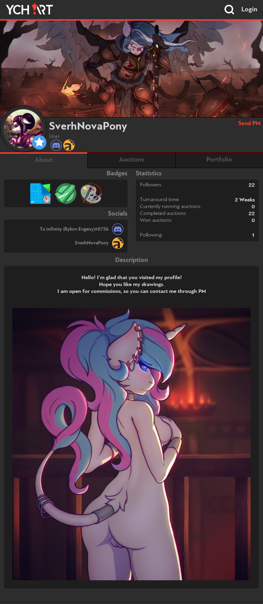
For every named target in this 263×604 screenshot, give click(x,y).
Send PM (249, 124)
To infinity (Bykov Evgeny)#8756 (74, 229)
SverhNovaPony (92, 243)
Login (249, 9)
